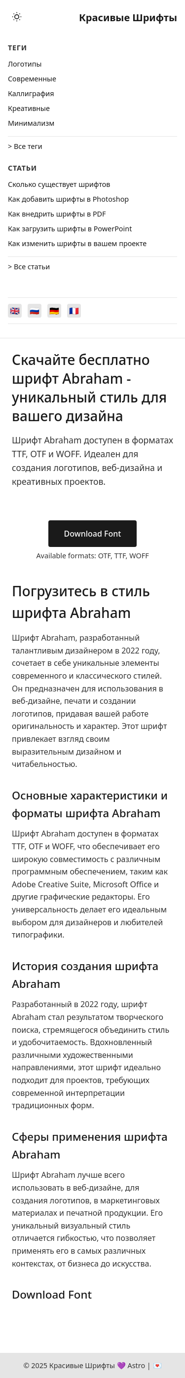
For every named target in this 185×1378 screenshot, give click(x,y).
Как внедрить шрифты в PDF (57, 213)
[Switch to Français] (74, 311)
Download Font (92, 533)
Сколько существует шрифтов (59, 184)
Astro (136, 1365)
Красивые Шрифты (128, 17)
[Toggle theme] (17, 17)
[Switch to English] (15, 311)
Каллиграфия (31, 93)
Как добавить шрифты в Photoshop (68, 199)
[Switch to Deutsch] (54, 311)
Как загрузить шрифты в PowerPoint (70, 228)
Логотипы (24, 64)
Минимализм (31, 123)
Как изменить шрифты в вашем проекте (77, 243)
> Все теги (25, 146)
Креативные (29, 108)
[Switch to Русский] (34, 311)
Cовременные (32, 78)
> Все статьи (29, 266)
